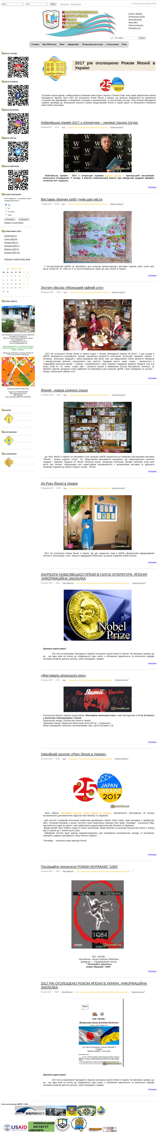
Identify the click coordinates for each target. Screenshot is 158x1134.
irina (63, 127)
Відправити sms (134, 28)
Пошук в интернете (135, 25)
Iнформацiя (73, 44)
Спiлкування (112, 44)
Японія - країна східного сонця (64, 390)
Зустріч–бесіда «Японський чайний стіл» (72, 287)
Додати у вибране (135, 14)
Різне (124, 44)
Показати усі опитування (13, 222)
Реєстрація (64, 4)
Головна (35, 44)
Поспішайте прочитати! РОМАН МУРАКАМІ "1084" (79, 867)
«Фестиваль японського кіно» (63, 675)
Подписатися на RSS (136, 16)
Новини (71, 127)
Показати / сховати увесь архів (17, 259)
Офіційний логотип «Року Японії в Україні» (73, 754)
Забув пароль (76, 4)
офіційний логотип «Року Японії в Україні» (86, 813)
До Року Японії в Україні (59, 483)
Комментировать (116, 127)
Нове (62, 44)
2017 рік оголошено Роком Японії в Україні (91, 127)
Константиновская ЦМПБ (12, 1104)
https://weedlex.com (135, 269)
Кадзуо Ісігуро (113, 175)
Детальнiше (152, 187)
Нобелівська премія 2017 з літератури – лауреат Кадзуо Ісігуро (89, 122)
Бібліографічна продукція (120, 583)
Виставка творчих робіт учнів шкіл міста (71, 199)
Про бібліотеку (49, 44)
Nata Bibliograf (68, 583)
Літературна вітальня (92, 44)
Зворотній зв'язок (135, 19)
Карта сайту (133, 22)
